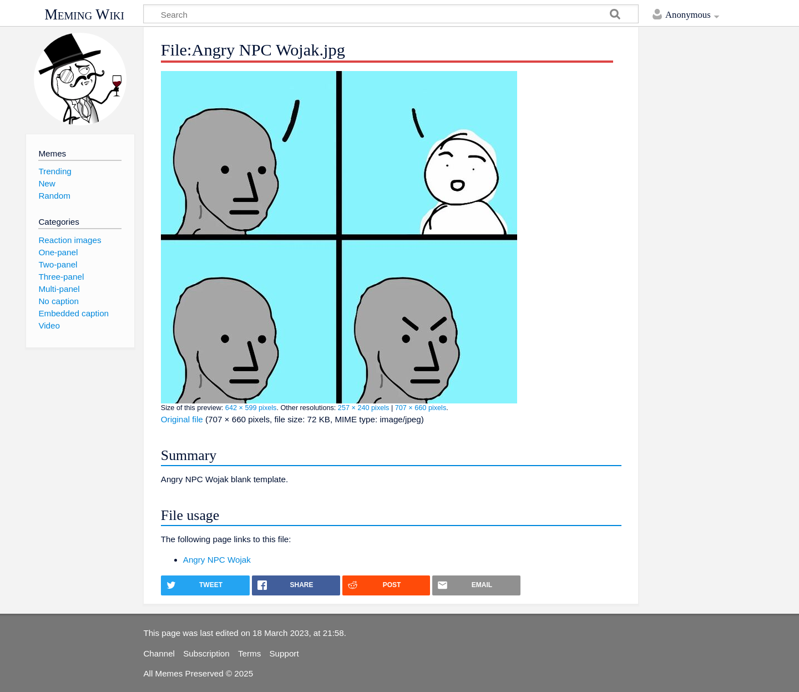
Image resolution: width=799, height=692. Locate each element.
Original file (182, 419)
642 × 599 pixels (251, 408)
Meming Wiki (84, 14)
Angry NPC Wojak (217, 559)
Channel (159, 653)
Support (284, 653)
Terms (249, 653)
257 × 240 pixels (364, 408)
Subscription (206, 653)
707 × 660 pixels (421, 408)
